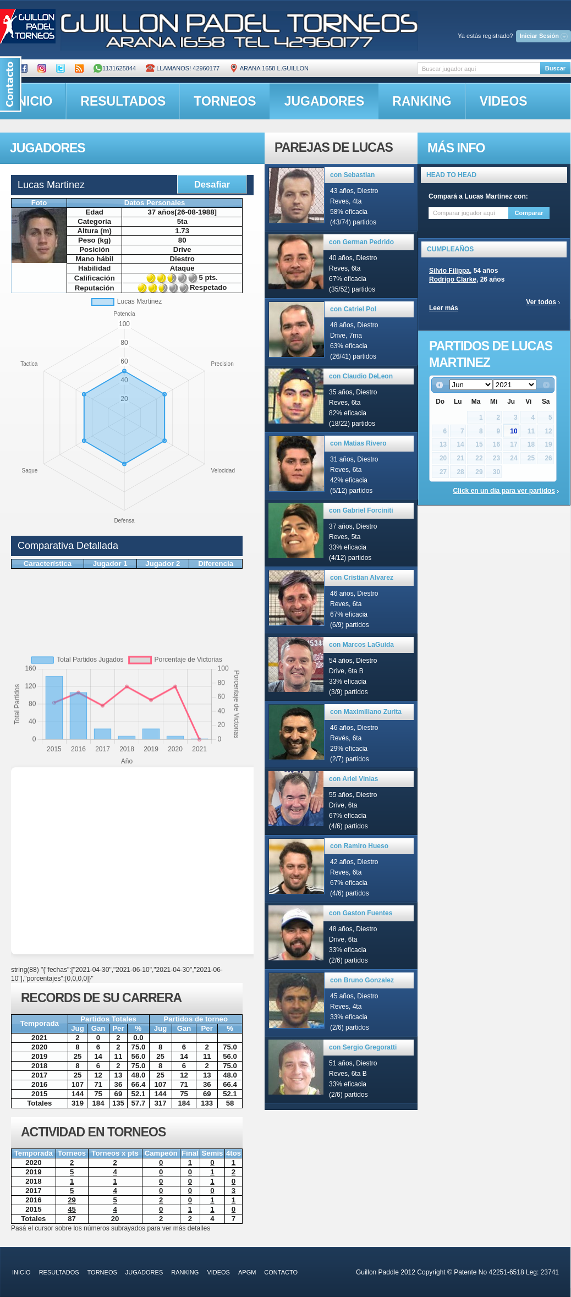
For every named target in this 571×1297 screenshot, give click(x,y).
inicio (21, 1272)
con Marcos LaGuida (361, 644)
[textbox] (479, 68)
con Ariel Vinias (353, 779)
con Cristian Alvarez (361, 577)
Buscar (555, 68)
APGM (247, 1272)
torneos (225, 101)
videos (504, 101)
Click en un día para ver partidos (504, 490)
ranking (421, 101)
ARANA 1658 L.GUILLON (269, 68)
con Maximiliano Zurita (366, 712)
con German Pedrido (361, 242)
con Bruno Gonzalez (362, 980)
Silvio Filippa (449, 270)
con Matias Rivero (358, 443)
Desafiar (212, 184)
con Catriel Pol (353, 309)
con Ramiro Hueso (359, 846)
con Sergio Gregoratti (363, 1047)
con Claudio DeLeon (361, 376)
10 (513, 431)
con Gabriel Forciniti (361, 510)
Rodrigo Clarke (452, 279)
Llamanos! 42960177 (182, 68)
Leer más (443, 308)
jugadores (324, 101)
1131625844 (115, 68)
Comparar (529, 213)
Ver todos (541, 302)
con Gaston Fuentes (360, 913)
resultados (123, 101)
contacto (281, 1272)
